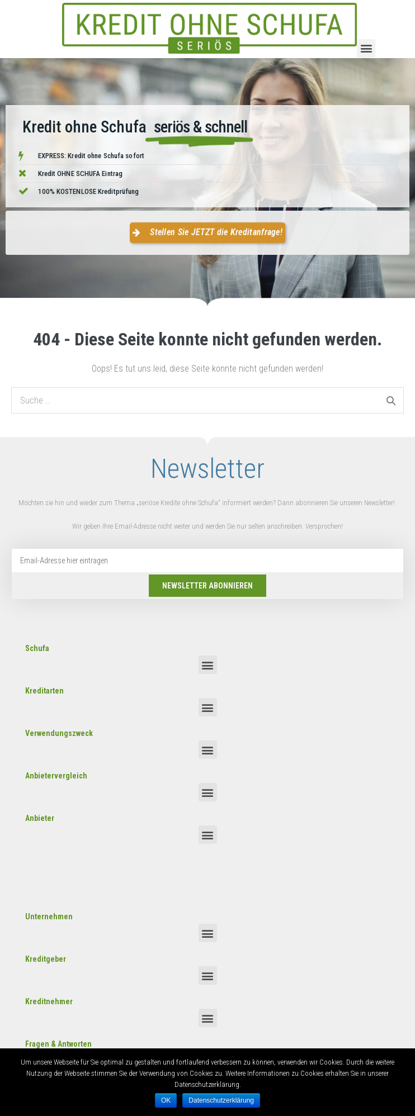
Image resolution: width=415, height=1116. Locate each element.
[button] (366, 48)
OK (166, 1100)
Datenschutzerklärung (221, 1100)
